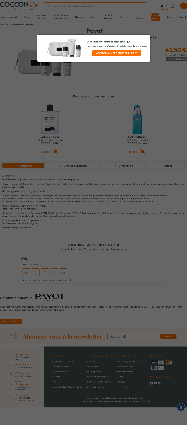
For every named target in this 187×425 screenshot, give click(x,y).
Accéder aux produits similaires (116, 53)
